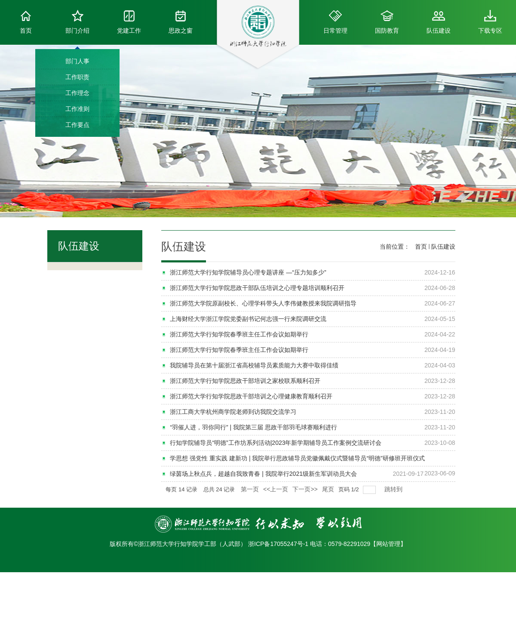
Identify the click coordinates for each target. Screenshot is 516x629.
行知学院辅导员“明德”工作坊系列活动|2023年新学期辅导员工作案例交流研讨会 (275, 442)
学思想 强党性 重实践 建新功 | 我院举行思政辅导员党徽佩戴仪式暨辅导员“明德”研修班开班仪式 (297, 458)
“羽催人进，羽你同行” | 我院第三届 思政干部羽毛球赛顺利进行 (253, 427)
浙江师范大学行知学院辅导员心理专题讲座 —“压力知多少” (248, 272)
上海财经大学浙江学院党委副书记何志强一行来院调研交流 (248, 318)
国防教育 (387, 22)
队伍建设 (438, 22)
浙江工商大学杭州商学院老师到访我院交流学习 (233, 411)
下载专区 (490, 22)
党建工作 (129, 22)
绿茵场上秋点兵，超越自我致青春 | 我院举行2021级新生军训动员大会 (263, 473)
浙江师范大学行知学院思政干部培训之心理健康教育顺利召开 (251, 396)
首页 (26, 22)
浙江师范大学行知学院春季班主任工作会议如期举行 (239, 334)
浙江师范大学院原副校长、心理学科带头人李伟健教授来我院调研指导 (263, 303)
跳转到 (394, 489)
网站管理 (388, 543)
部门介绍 (77, 22)
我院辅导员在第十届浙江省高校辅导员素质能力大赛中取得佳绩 (254, 365)
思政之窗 (180, 22)
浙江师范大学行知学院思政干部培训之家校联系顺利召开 (245, 380)
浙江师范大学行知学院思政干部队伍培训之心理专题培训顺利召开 (257, 287)
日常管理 (335, 22)
